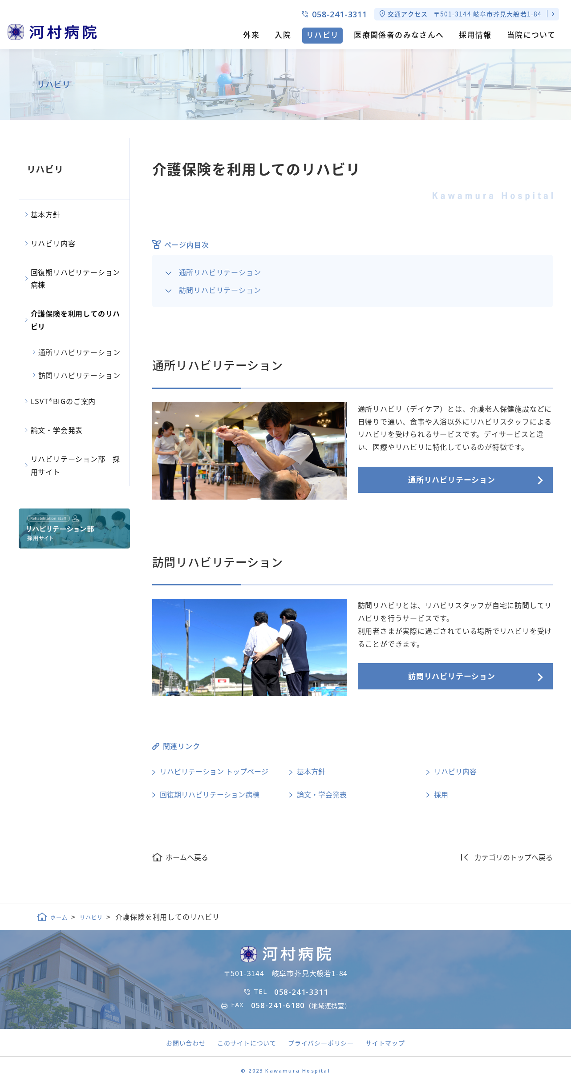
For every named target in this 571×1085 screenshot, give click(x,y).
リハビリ (322, 34)
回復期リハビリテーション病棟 (209, 794)
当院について (531, 34)
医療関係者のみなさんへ (399, 34)
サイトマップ (385, 1042)
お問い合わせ (186, 1042)
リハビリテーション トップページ (214, 771)
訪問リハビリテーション (220, 289)
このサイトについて (246, 1042)
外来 (251, 34)
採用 (441, 794)
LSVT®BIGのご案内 (63, 401)
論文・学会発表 (322, 794)
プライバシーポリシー (321, 1042)
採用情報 (475, 34)
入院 (283, 34)
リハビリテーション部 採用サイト (76, 465)
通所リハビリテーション (220, 272)
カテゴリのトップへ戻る (513, 857)
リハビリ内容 (455, 771)
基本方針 (311, 771)
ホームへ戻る (187, 857)
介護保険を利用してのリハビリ (76, 320)
